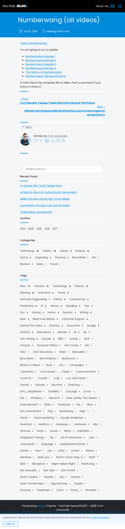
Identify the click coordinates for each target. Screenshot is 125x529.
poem (62, 490)
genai (25, 418)
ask (89, 345)
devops (42, 385)
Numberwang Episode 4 (40, 68)
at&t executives (45, 352)
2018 (47, 229)
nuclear (50, 477)
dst (24, 398)
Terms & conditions (100, 517)
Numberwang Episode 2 (40, 60)
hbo (97, 424)
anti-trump (73, 345)
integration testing (34, 437)
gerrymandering (46, 418)
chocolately (49, 372)
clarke (68, 372)
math (28, 127)
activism (42, 286)
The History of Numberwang (43, 72)
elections (56, 398)
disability (55, 391)
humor (26, 257)
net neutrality (30, 470)
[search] (62, 169)
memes (64, 332)
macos (92, 450)
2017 (55, 229)
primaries (92, 490)
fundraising (68, 411)
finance (83, 251)
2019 (39, 229)
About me (102, 6)
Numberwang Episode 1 (40, 56)
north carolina (31, 477)
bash (25, 319)
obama (77, 477)
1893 (62, 339)
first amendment (32, 411)
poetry (76, 490)
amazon (27, 345)
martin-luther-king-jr (71, 457)
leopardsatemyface (74, 444)
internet (27, 332)
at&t (25, 352)
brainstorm (70, 358)
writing (86, 312)
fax (80, 404)
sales (42, 264)
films (92, 404)
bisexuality (81, 352)
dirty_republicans (33, 391)
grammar (28, 424)
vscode (48, 339)
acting (75, 339)
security (70, 312)
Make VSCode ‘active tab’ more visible (45, 199)
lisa (52, 450)
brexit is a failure (32, 365)
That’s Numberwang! (33, 43)
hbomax (27, 431)
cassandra (29, 372)
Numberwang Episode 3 (40, 64)
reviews (27, 264)
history (56, 306)
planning (28, 293)
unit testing (29, 339)
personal (62, 257)
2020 (31, 229)
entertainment (31, 404)
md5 (24, 464)
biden (64, 352)
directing (75, 385)
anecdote (46, 293)
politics (50, 251)
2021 (22, 229)
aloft (89, 339)
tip (87, 332)
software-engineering (35, 299)
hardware (64, 424)
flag (52, 411)
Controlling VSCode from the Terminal (45, 205)
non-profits (70, 470)
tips (89, 306)
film (96, 257)
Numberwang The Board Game (45, 76)
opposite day (61, 483)
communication (88, 372)
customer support (75, 319)
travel (55, 264)
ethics (49, 404)
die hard (59, 385)
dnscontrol (75, 325)
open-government (34, 483)
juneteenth (29, 444)
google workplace (74, 418)
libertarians (46, 332)
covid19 (44, 378)
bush (51, 365)
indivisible (85, 431)
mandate (27, 457)
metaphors (40, 464)
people (80, 483)
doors (89, 391)
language (49, 444)
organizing (43, 257)
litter (63, 450)
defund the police (33, 325)
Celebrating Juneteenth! (36, 212)
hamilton (45, 424)
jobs (94, 437)
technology (30, 251)
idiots (69, 431)
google (93, 325)
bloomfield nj (49, 358)
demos (26, 385)
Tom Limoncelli (57, 136)
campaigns (78, 365)
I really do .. (10, 523)
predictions (29, 306)
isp (54, 437)
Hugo (41, 506)
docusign (73, 391)
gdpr (84, 411)
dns (24, 312)
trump (64, 293)
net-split (51, 470)
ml (77, 332)
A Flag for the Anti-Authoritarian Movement (48, 192)
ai (44, 306)
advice (66, 251)
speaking (74, 306)
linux (40, 450)
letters (26, 450)
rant (26, 286)
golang (38, 312)
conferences (79, 299)
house (56, 431)
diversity (56, 325)
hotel (42, 431)
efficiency (39, 398)
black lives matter (46, 319)
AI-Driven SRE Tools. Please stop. (41, 186)
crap (59, 378)
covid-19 (27, 378)
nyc (64, 477)
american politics (49, 345)
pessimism (45, 490)
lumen (77, 450)
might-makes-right (65, 464)
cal (63, 365)
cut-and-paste (77, 378)
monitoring (90, 464)
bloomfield (80, 257)
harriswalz (82, 424)
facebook (66, 404)
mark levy (46, 457)
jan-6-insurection (73, 437)
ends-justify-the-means (83, 398)
